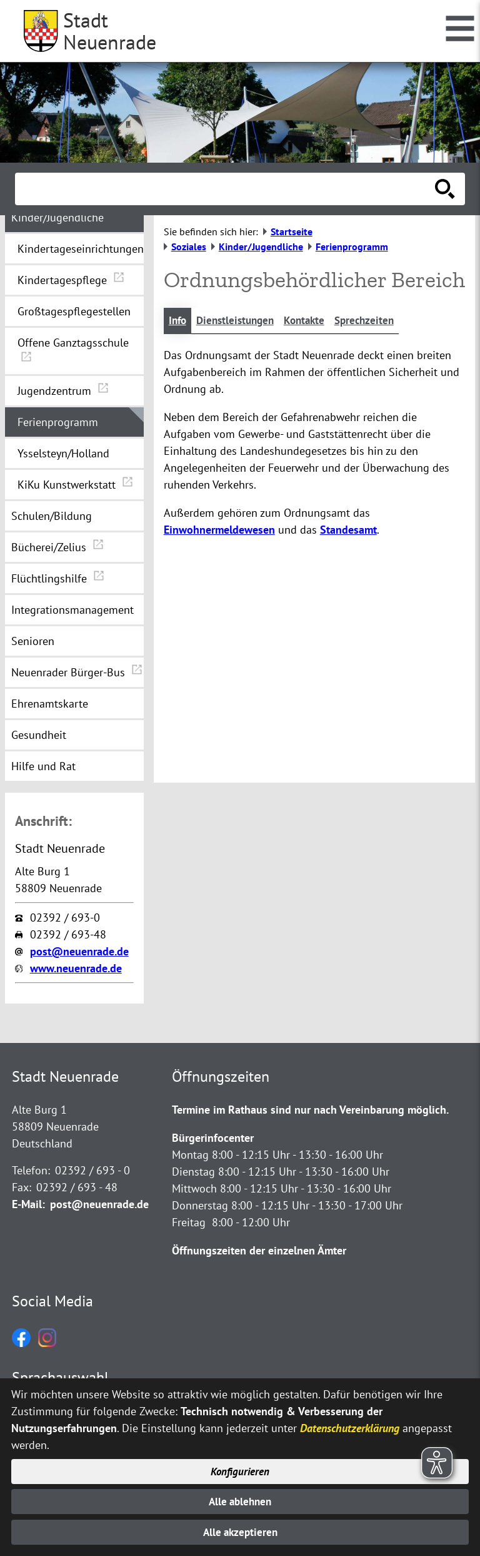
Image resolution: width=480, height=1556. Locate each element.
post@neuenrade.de (79, 951)
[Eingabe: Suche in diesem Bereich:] (226, 189)
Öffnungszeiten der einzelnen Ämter (259, 1250)
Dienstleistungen (239, 321)
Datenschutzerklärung (349, 1425)
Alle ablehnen (240, 1500)
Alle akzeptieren (240, 1532)
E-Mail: (28, 1204)
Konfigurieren (240, 1469)
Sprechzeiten (375, 321)
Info (178, 321)
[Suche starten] (445, 189)
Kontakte (312, 321)
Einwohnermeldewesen (219, 531)
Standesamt (348, 531)
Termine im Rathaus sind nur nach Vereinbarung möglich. (310, 1109)
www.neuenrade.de (76, 968)
